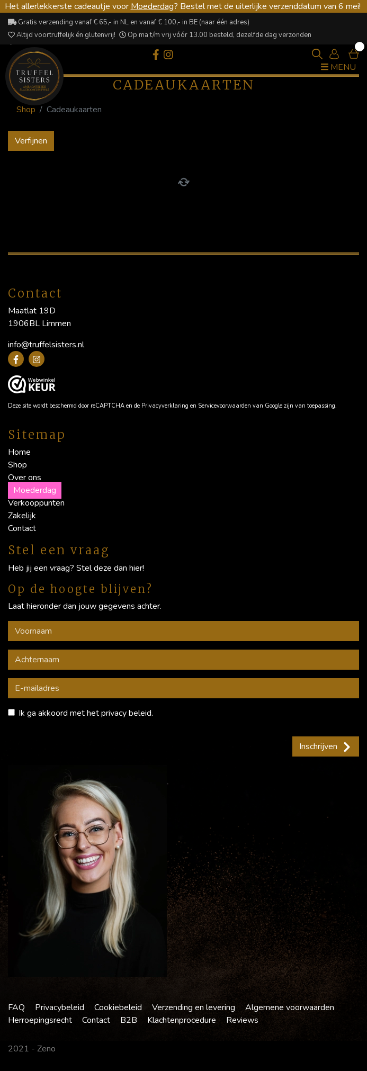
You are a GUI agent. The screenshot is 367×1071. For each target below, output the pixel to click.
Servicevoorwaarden (224, 406)
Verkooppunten (36, 503)
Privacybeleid (59, 1007)
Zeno (46, 1049)
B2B (128, 1020)
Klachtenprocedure (181, 1020)
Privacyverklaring (165, 406)
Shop (25, 109)
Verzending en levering (193, 1007)
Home (19, 452)
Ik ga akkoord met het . (86, 713)
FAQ (16, 1007)
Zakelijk (22, 515)
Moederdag (152, 6)
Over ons (24, 477)
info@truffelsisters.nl (46, 344)
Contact (22, 528)
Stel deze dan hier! (110, 568)
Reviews (242, 1020)
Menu (338, 67)
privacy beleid (126, 713)
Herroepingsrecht (40, 1020)
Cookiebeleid (118, 1007)
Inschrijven (325, 746)
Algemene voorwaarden (289, 1007)
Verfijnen (31, 141)
